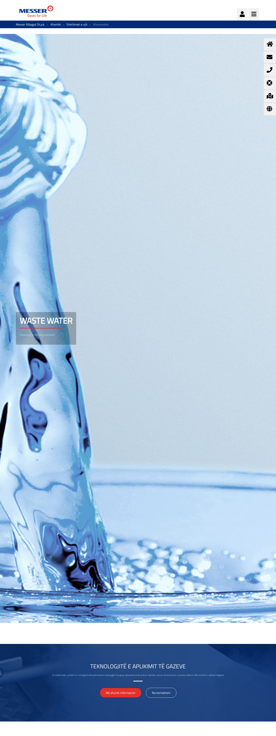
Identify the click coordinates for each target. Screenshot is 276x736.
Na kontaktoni (161, 692)
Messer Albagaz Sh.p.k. (30, 24)
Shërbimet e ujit (76, 24)
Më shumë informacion (121, 692)
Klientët (56, 24)
